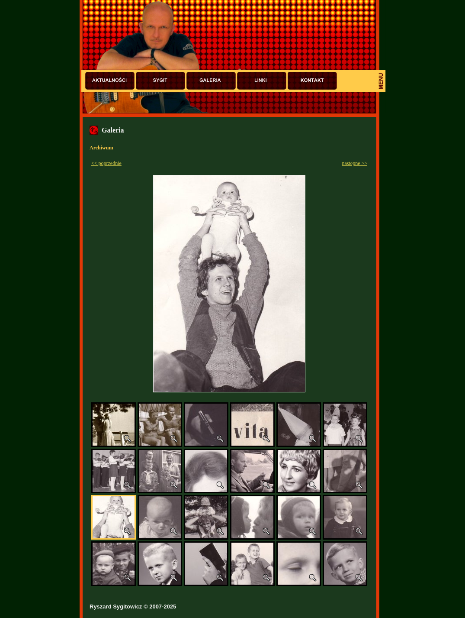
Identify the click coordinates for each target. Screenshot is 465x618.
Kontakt (312, 81)
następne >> (354, 163)
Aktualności (110, 81)
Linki (261, 81)
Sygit (160, 81)
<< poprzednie (106, 163)
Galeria (211, 81)
